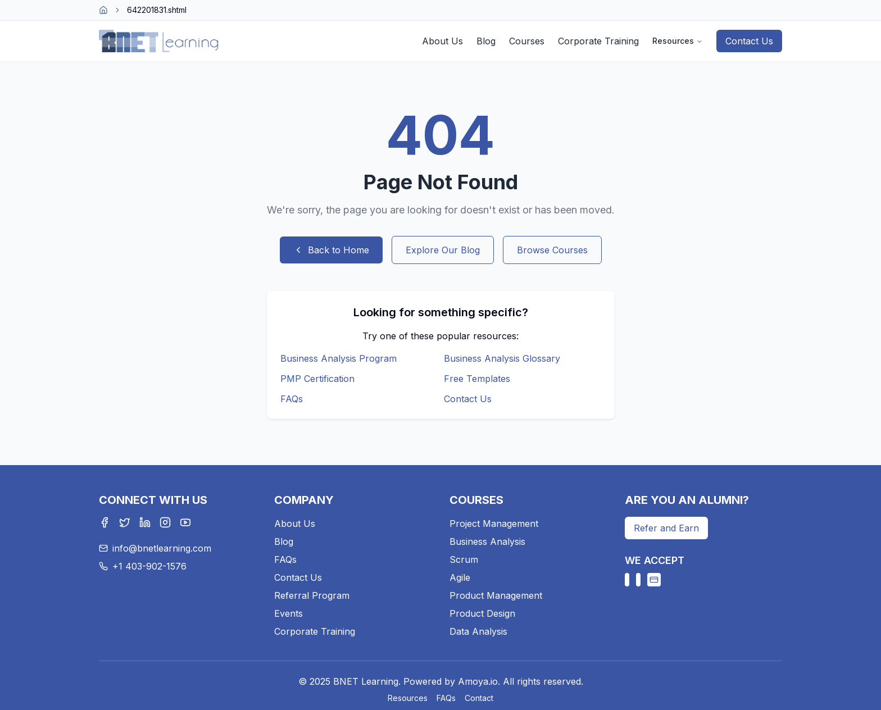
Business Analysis (487, 541)
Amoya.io (478, 681)
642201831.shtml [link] (157, 10)
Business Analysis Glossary (502, 358)
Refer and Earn (666, 528)
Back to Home (331, 250)
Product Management (495, 595)
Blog (486, 41)
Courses (526, 41)
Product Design (482, 613)
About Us (442, 41)
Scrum (463, 559)
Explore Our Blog (443, 250)
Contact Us (749, 41)
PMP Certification (317, 378)
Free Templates (477, 378)
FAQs (291, 398)
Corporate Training (598, 41)
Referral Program (311, 595)
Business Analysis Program (338, 358)
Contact (479, 698)
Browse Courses (552, 250)
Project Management (493, 523)
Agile (459, 577)
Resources (677, 40)
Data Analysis (478, 631)
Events (288, 613)
